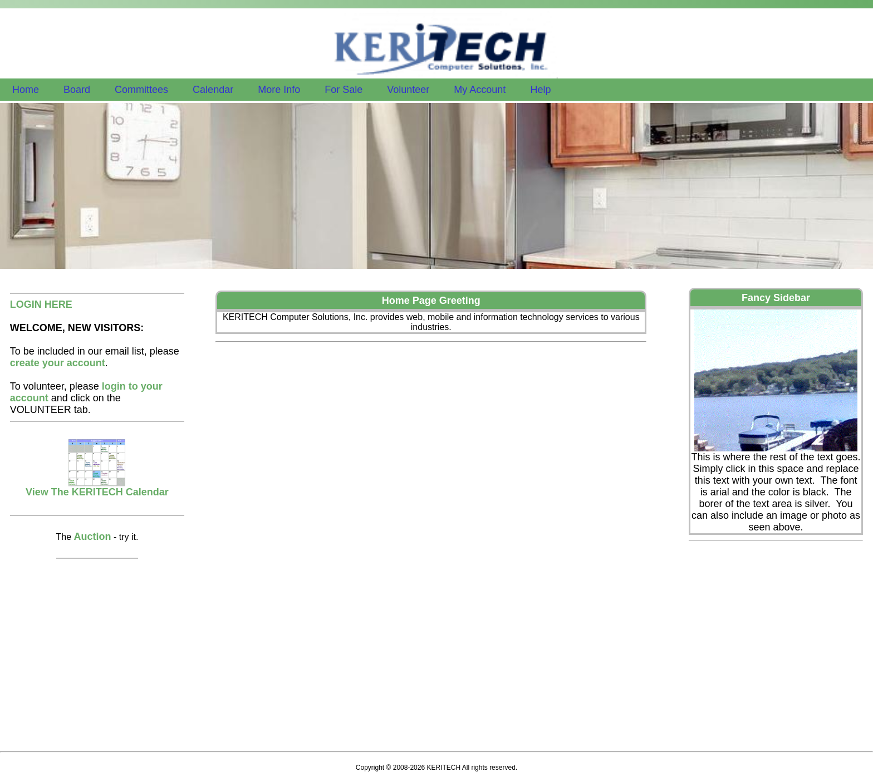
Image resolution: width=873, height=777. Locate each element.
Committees (141, 89)
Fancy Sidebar (776, 297)
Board (77, 89)
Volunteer (408, 89)
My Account (479, 89)
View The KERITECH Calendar (97, 488)
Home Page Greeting (431, 300)
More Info (279, 89)
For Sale (343, 89)
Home (26, 89)
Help (540, 89)
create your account (57, 362)
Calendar (213, 89)
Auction (92, 536)
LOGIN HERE (41, 304)
